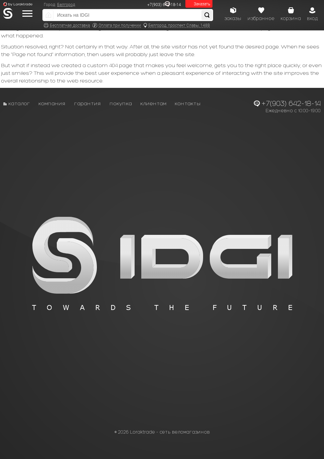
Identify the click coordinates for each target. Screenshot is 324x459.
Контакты (188, 103)
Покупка (121, 103)
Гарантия (87, 103)
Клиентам (153, 103)
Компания (52, 103)
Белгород (66, 4)
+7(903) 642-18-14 (164, 5)
